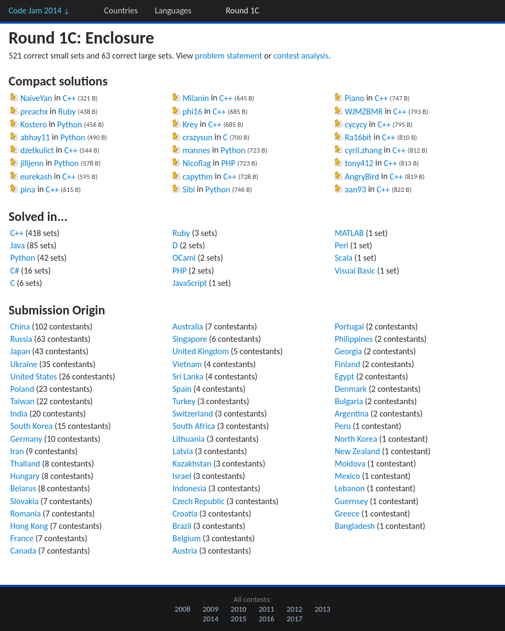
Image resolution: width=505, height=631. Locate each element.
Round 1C (242, 10)
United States (33, 376)
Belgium (186, 538)
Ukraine (24, 364)
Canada (23, 551)
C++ (69, 98)
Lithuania (188, 439)
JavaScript (189, 283)
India (18, 413)
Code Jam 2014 (39, 10)
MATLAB (349, 233)
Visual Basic (355, 271)
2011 (266, 609)
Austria (184, 551)
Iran (17, 451)
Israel (181, 476)
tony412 (359, 163)
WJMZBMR (364, 111)
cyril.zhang (363, 150)
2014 (210, 618)
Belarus (23, 488)
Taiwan (22, 401)
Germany (26, 439)
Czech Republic (198, 501)
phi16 (193, 111)
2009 (210, 609)
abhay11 (35, 137)
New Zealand (357, 451)
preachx (34, 111)
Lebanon (350, 488)
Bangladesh (355, 526)
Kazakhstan (191, 463)
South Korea (31, 426)
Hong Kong (29, 526)
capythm (198, 176)
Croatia (184, 513)
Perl (341, 245)
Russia (21, 339)
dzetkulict (37, 150)
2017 (294, 618)
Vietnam (187, 364)
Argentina (352, 413)
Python (69, 124)
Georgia (348, 351)
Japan (20, 351)
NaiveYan (36, 98)
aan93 (355, 189)
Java (17, 245)
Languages (173, 10)
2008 (182, 609)
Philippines (354, 339)
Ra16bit (358, 137)
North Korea (356, 439)
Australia (187, 326)
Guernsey (351, 501)
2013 (322, 609)
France (21, 538)
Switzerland (192, 413)
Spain (182, 389)
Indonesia (189, 488)
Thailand (25, 463)
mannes (196, 150)
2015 (238, 618)
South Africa (193, 426)
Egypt (344, 376)
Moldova (350, 463)
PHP (228, 163)
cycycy (356, 124)
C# (14, 271)
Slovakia (24, 501)
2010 (238, 609)
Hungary (25, 476)
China (20, 326)
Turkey (184, 401)
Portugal (349, 326)
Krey (190, 124)
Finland (347, 364)
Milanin (196, 98)
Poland (22, 389)
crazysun (198, 137)
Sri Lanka (188, 376)
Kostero (33, 124)
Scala (343, 258)
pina (27, 189)
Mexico (347, 476)
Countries (121, 10)
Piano (354, 98)
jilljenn (32, 163)
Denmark (351, 389)
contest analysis (300, 56)
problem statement (228, 56)
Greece (347, 513)
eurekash (36, 176)
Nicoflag (197, 163)
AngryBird (362, 176)
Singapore (189, 339)
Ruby (67, 111)
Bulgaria (349, 401)
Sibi (189, 189)
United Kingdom (200, 351)
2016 (266, 618)
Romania (25, 513)
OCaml (184, 258)
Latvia (182, 451)
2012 (294, 609)
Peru (343, 426)
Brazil (181, 526)
